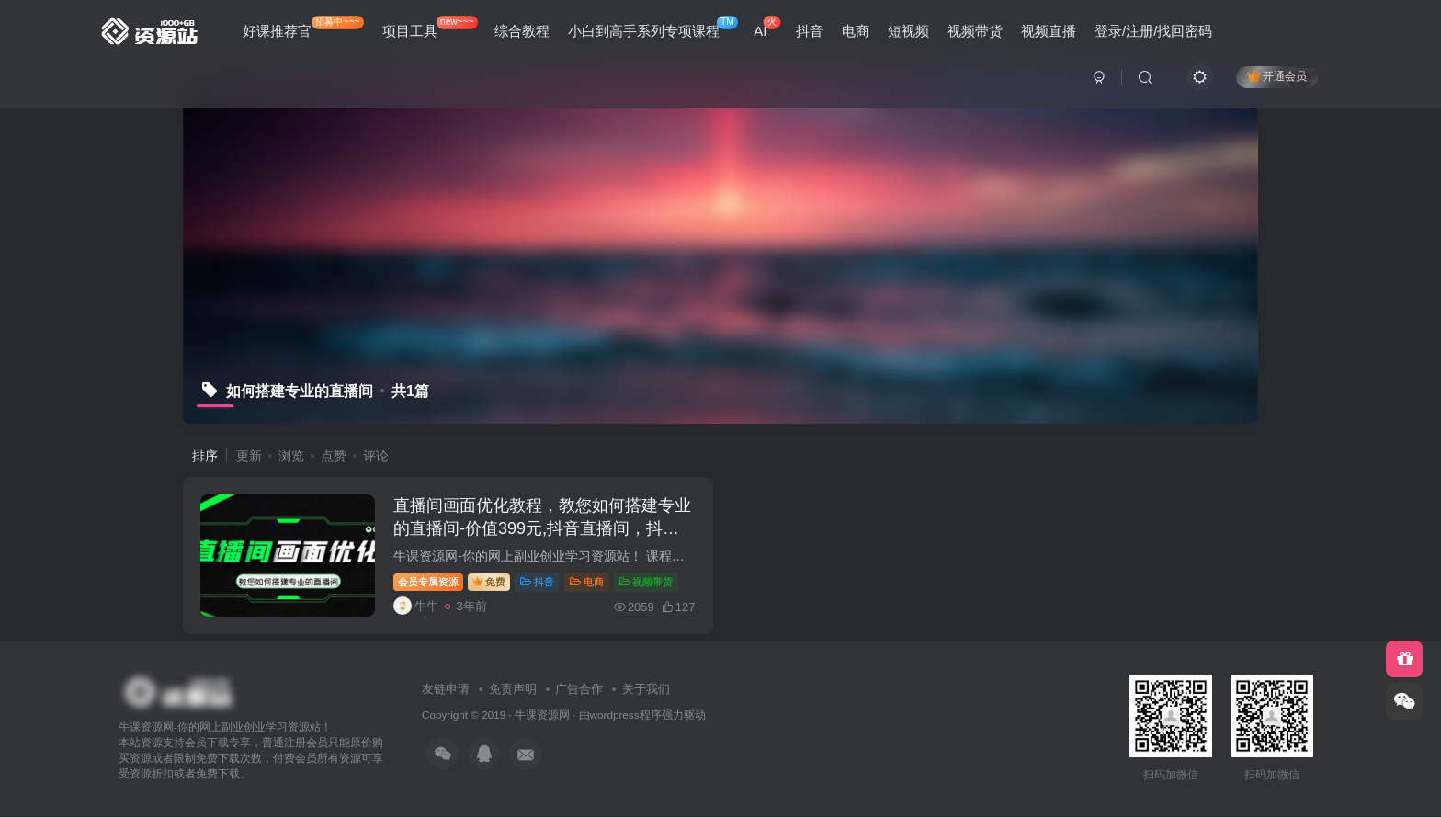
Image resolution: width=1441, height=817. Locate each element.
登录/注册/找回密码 (1153, 31)
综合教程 (522, 31)
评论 (376, 455)
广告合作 (579, 690)
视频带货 (975, 31)
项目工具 (430, 27)
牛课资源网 (542, 715)
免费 (489, 581)
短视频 (908, 31)
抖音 (809, 31)
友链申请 (446, 690)
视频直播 (1048, 31)
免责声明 (513, 690)
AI (767, 27)
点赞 (333, 455)
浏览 (291, 455)
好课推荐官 (303, 27)
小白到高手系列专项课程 (653, 27)
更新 (249, 455)
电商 (855, 31)
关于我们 (646, 690)
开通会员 (1277, 76)
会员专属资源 (429, 581)
